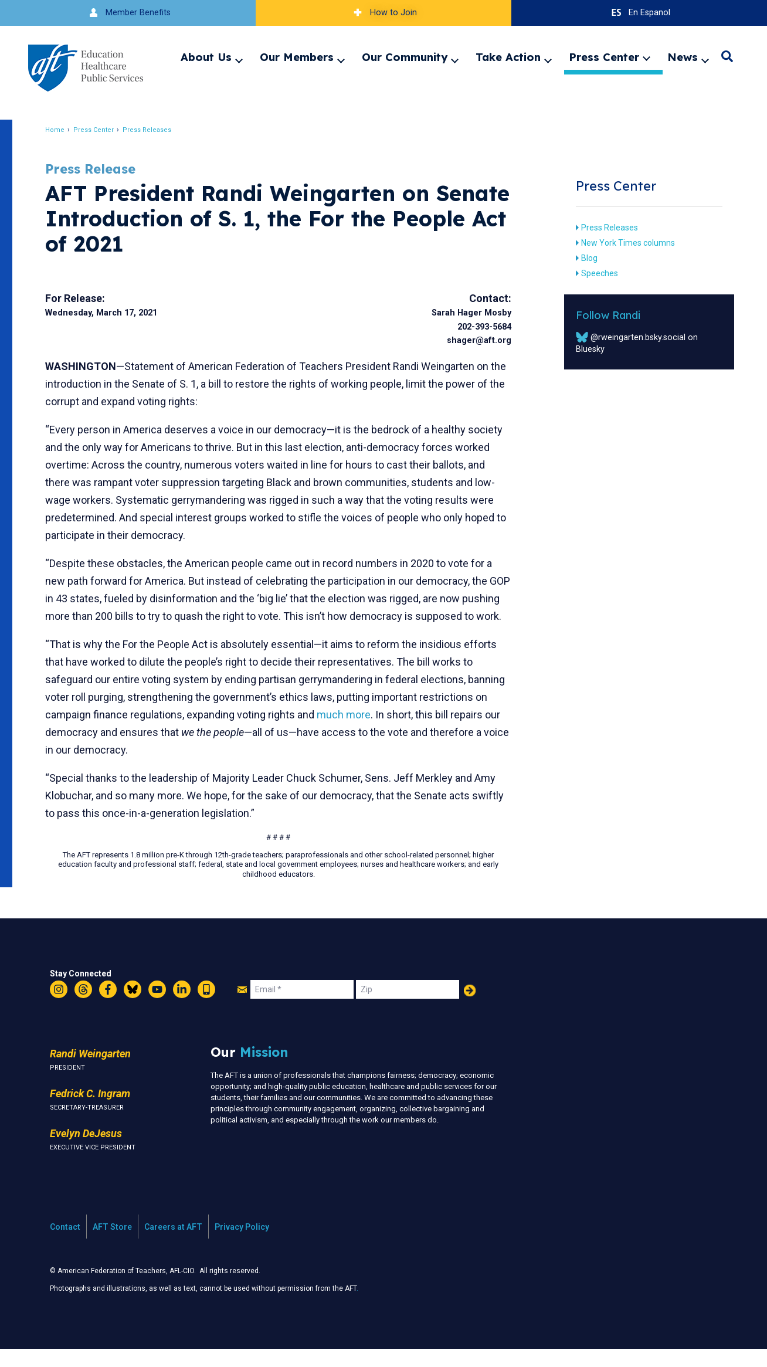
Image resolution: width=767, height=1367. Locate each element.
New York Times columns (623, 242)
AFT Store (112, 1244)
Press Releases (153, 130)
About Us (206, 57)
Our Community (404, 57)
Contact (65, 1244)
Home (61, 130)
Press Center (604, 57)
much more (420, 732)
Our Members (297, 57)
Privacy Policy (242, 1244)
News (682, 57)
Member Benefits (128, 13)
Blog (584, 258)
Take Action (508, 57)
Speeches (594, 273)
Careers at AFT (173, 1244)
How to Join (383, 13)
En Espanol (639, 13)
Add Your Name (470, 1008)
